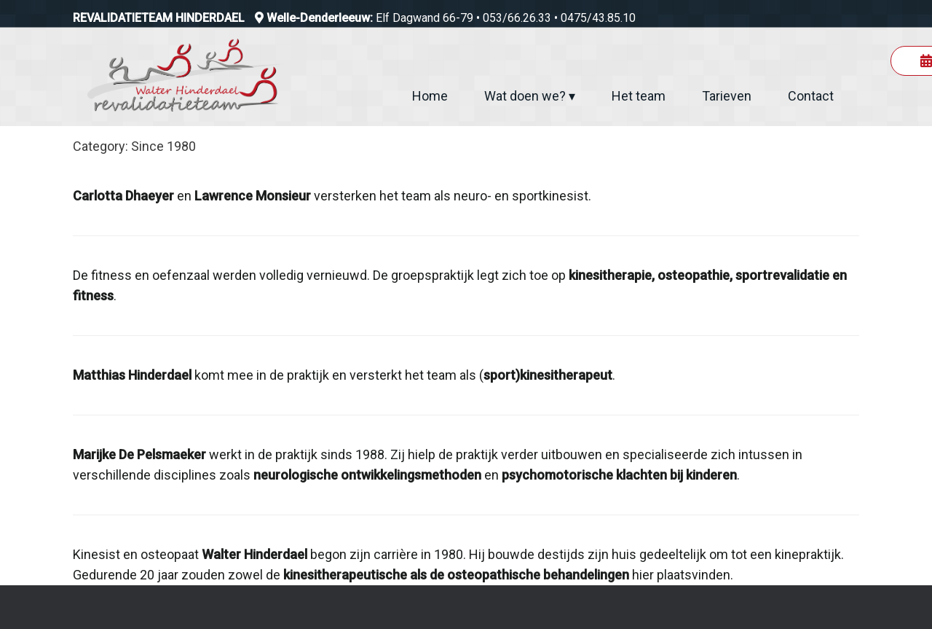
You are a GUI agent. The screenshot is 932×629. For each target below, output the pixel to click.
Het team (639, 95)
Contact (811, 95)
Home (430, 95)
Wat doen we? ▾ (529, 95)
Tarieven (726, 95)
